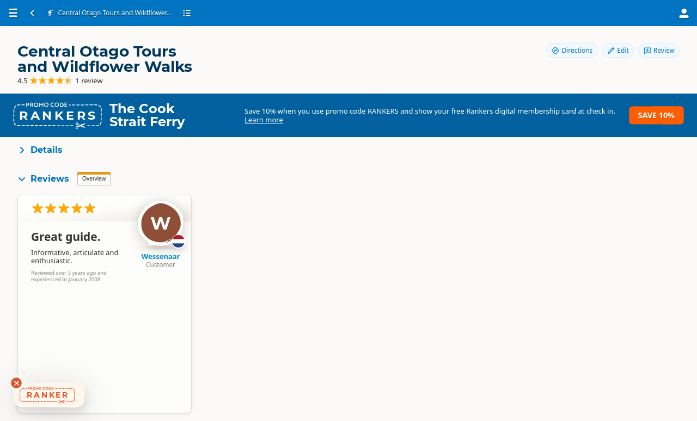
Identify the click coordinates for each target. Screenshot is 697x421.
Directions (571, 50)
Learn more (263, 120)
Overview (94, 179)
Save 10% (656, 115)
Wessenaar (161, 256)
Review (659, 50)
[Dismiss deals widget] (16, 382)
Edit (617, 50)
